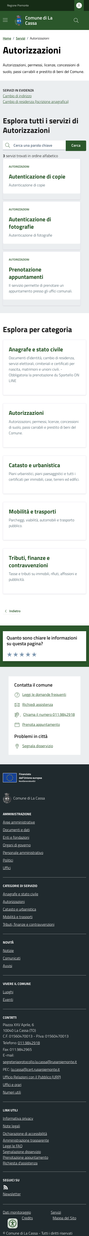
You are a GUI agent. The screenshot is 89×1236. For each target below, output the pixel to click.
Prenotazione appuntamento (25, 1157)
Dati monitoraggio (17, 1212)
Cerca (75, 145)
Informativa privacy (18, 1118)
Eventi (8, 999)
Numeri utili (12, 1092)
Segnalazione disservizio (22, 1151)
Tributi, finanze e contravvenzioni (28, 924)
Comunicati (11, 958)
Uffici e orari (12, 1084)
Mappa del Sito (64, 1218)
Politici (8, 860)
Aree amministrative (19, 822)
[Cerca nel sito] (74, 20)
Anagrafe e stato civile (20, 894)
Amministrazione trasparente (26, 1140)
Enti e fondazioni (16, 837)
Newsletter (12, 1194)
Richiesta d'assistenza (20, 1163)
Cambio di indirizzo (17, 96)
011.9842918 (29, 1043)
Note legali (11, 1126)
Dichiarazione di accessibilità (25, 1133)
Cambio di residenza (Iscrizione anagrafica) (36, 101)
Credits (27, 1218)
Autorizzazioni (19, 167)
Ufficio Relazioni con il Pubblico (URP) (32, 1077)
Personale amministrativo (23, 852)
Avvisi (7, 966)
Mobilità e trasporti (18, 917)
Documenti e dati (16, 830)
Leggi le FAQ (13, 1146)
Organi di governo (17, 845)
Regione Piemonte (18, 5)
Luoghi (8, 992)
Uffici (7, 868)
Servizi (20, 38)
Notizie (8, 950)
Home (7, 38)
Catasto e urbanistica (19, 909)
